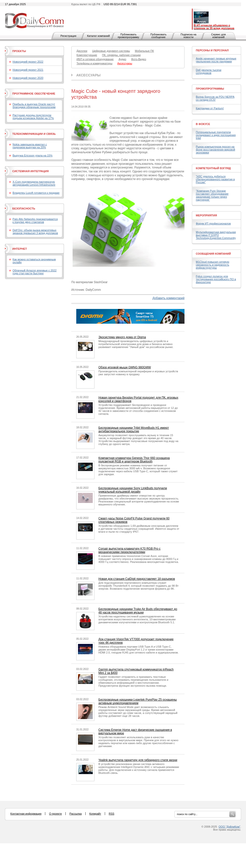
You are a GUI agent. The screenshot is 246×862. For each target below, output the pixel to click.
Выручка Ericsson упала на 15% (32, 155)
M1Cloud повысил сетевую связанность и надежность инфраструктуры (212, 264)
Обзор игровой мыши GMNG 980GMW (124, 367)
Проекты (19, 51)
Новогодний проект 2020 (28, 77)
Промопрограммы (210, 88)
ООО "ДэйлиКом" (229, 826)
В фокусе (203, 124)
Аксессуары (88, 75)
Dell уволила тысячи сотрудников (208, 71)
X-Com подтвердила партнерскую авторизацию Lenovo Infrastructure (34, 183)
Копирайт (95, 813)
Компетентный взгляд (213, 168)
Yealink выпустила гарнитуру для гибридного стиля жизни (137, 760)
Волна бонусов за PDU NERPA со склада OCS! (215, 98)
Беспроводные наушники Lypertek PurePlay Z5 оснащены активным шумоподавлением (137, 701)
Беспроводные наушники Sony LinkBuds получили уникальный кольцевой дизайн (132, 490)
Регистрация (68, 35)
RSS (111, 813)
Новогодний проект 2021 (28, 69)
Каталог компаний (98, 35)
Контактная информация (25, 813)
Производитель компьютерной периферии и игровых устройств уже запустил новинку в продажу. (138, 373)
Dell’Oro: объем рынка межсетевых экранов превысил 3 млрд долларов (35, 232)
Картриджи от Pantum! (210, 108)
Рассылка (75, 813)
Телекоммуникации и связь (34, 133)
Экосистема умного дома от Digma (122, 337)
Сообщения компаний (213, 253)
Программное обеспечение (33, 93)
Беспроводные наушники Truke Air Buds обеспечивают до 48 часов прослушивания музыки (137, 610)
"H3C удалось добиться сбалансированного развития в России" (215, 179)
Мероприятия (206, 215)
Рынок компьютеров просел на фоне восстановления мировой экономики (215, 149)
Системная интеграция (30, 171)
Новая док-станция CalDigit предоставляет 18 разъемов (136, 579)
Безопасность (23, 208)
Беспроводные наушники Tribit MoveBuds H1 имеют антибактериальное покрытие (133, 429)
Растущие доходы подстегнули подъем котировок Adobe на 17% (33, 117)
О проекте (55, 813)
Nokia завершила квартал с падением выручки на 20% (30, 146)
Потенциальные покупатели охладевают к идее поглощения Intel (216, 135)
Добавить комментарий (168, 298)
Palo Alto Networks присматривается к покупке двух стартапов (35, 220)
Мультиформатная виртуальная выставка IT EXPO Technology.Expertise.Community (216, 235)
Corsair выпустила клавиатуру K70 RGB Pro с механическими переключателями (129, 550)
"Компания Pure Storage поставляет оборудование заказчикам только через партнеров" (212, 195)
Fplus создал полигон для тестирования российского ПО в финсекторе (216, 279)
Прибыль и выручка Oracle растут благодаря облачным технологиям (34, 106)
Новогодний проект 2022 (28, 61)
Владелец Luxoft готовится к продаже (36, 192)
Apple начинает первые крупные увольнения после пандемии (216, 60)
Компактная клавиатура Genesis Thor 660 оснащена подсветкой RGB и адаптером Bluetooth (134, 459)
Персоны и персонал (212, 50)
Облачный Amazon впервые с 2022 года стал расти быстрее (35, 272)
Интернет (19, 248)
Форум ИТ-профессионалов (213, 223)
